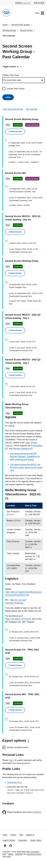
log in (11, 760)
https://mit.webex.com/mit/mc (18, 619)
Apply (8, 97)
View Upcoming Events (13, 109)
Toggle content (11, 66)
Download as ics (14, 782)
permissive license (34, 854)
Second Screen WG (15, 173)
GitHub (11, 426)
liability (10, 854)
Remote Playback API (23, 448)
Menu (39, 13)
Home (5, 25)
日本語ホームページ (23, 2)
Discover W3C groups (21, 25)
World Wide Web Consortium (28, 852)
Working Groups (9, 30)
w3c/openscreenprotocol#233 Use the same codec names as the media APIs (26, 467)
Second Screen (26, 30)
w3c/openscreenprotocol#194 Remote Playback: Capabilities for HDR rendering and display (25, 456)
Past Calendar (9, 36)
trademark (18, 854)
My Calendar (32, 109)
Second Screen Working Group (21, 119)
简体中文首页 (39, 2)
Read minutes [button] (15, 131)
